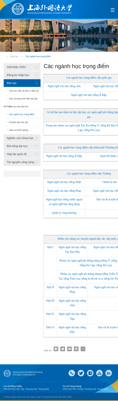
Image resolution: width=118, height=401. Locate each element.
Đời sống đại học (17, 146)
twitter (81, 373)
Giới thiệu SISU (16, 67)
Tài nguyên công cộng (20, 162)
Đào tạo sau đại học (18, 106)
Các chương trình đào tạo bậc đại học (21, 99)
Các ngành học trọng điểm (21, 114)
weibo (99, 373)
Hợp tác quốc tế (16, 154)
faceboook (90, 373)
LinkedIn (108, 373)
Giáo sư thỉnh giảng (18, 130)
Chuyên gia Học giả (18, 122)
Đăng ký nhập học (18, 75)
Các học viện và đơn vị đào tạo (24, 91)
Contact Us (72, 373)
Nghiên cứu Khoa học (20, 138)
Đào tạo (14, 56)
